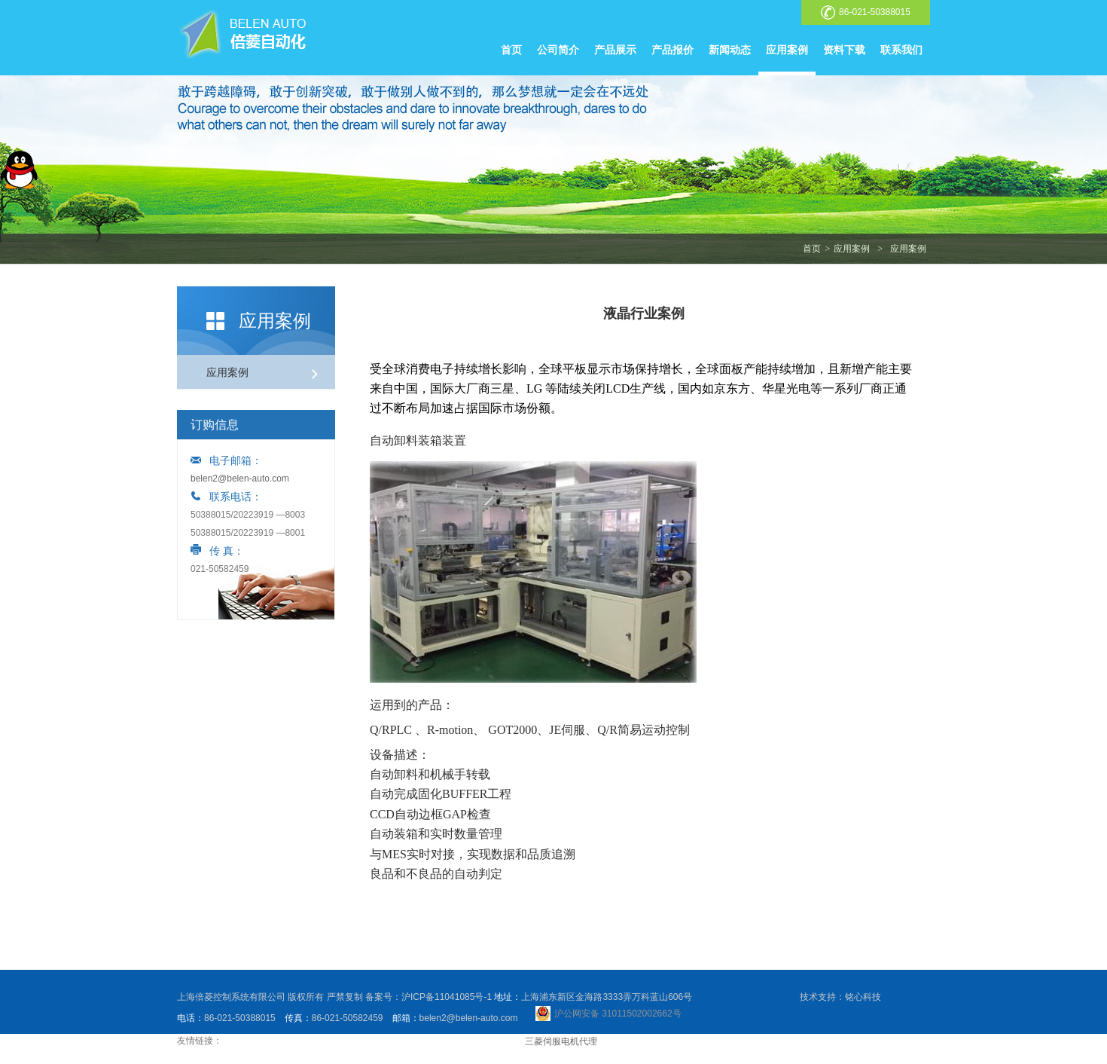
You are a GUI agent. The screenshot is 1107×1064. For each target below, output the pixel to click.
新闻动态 (730, 50)
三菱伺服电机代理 (561, 1041)
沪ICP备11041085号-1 (446, 997)
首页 (511, 50)
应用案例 (787, 50)
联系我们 (901, 50)
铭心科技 (863, 997)
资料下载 (844, 50)
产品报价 (672, 50)
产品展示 (615, 50)
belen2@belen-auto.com (240, 478)
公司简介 (558, 50)
